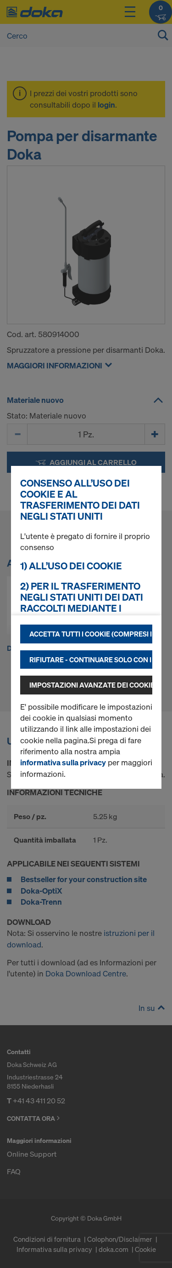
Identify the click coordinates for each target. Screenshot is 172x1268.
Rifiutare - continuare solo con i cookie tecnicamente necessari (90, 659)
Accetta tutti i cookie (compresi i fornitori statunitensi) (90, 633)
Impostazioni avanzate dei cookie (90, 684)
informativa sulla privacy (63, 762)
